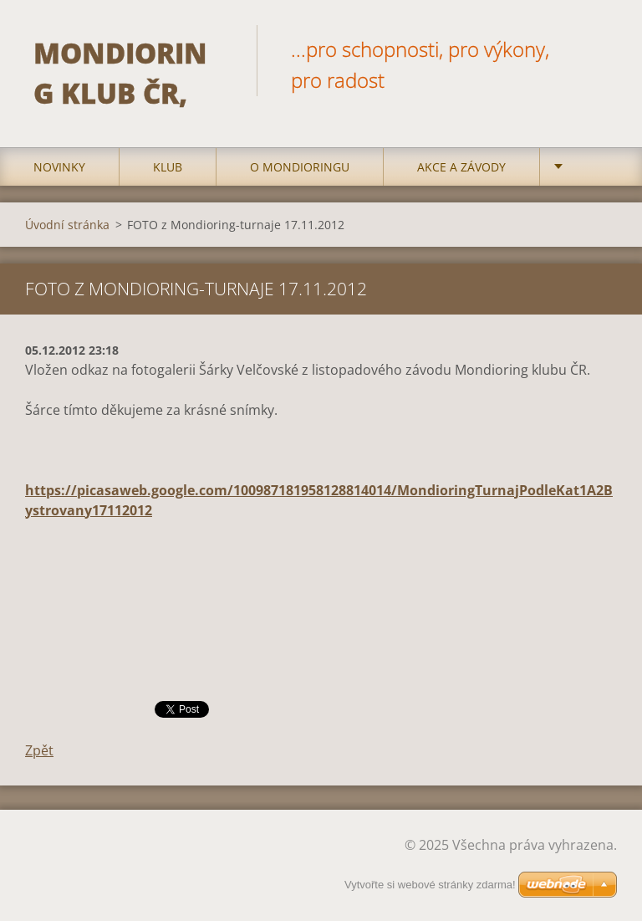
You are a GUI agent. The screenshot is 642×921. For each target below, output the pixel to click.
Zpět (39, 750)
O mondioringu (299, 167)
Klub (167, 167)
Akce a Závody (461, 167)
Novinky (59, 167)
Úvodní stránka (67, 225)
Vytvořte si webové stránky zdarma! (430, 885)
